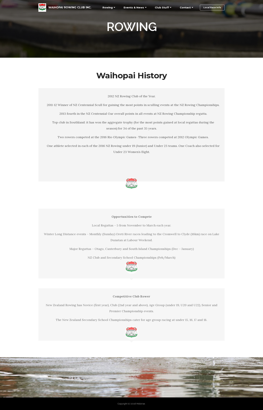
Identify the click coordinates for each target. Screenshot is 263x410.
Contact (185, 7)
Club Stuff (162, 7)
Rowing (107, 7)
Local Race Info (212, 7)
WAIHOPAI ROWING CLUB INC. (69, 7)
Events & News (134, 7)
